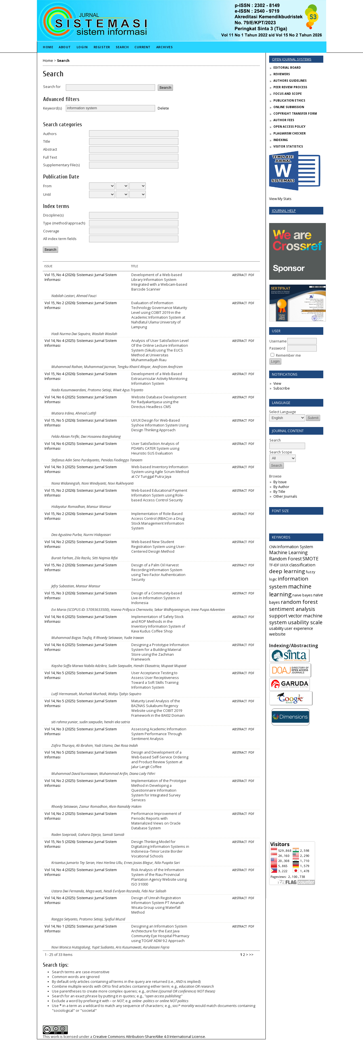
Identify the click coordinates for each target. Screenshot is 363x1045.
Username (278, 341)
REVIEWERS (281, 74)
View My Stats (280, 198)
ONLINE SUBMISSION (288, 107)
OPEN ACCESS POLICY (289, 127)
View (277, 383)
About (65, 47)
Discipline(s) (53, 215)
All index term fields (60, 238)
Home (48, 47)
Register (102, 47)
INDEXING (280, 140)
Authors (50, 133)
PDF (251, 275)
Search (122, 47)
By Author (281, 486)
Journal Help (284, 210)
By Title (279, 491)
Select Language (282, 411)
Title (46, 141)
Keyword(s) (52, 108)
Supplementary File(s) (61, 165)
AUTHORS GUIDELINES (290, 81)
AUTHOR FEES (283, 120)
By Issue (280, 482)
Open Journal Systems (291, 59)
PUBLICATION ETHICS (289, 100)
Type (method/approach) (64, 223)
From (47, 186)
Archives (164, 47)
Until (47, 194)
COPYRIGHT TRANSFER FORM (295, 113)
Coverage (51, 231)
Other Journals (285, 496)
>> (251, 954)
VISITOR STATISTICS (288, 146)
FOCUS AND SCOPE (287, 94)
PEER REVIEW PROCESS (290, 87)
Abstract (50, 149)
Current (142, 47)
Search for (52, 86)
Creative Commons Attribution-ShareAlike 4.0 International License (149, 1036)
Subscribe (281, 388)
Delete (163, 108)
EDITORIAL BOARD (287, 68)
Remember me (288, 355)
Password (277, 348)
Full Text (50, 157)
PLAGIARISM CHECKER (289, 133)
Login (82, 47)
